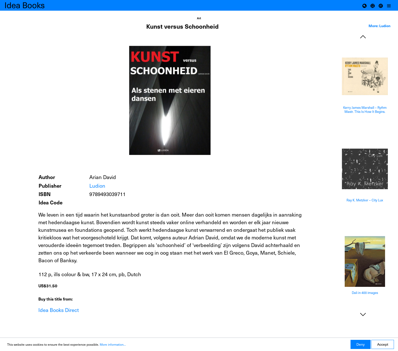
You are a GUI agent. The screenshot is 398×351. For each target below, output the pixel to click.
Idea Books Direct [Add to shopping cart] (58, 310)
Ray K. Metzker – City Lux (364, 200)
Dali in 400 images (365, 293)
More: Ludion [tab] (379, 25)
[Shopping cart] (373, 5)
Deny (360, 344)
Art (199, 18)
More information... (113, 344)
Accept (382, 344)
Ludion (97, 185)
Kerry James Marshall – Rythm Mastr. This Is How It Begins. (365, 110)
